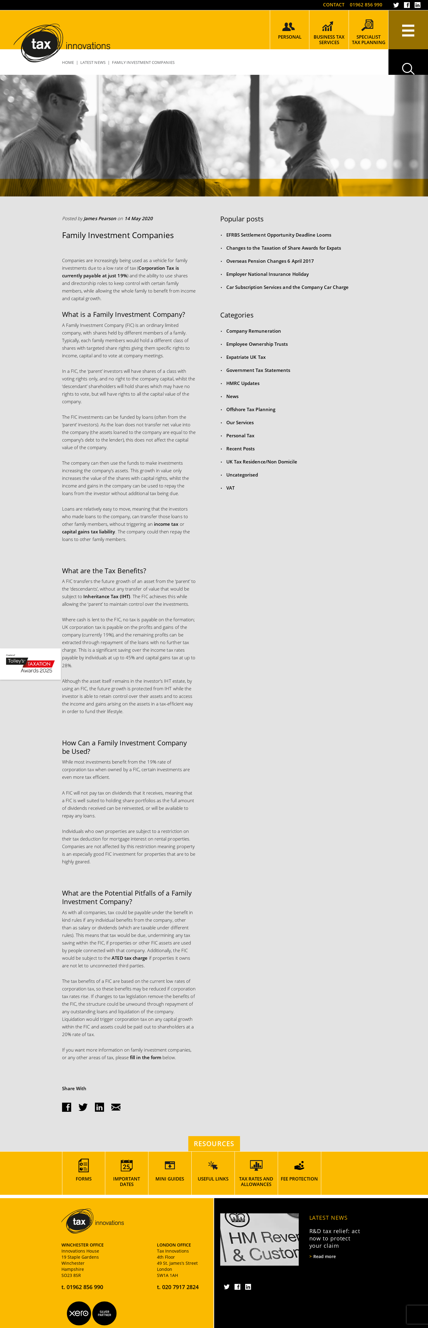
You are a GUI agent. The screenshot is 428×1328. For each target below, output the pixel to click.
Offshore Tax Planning (251, 409)
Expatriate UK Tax (246, 357)
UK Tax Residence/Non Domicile (261, 462)
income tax (166, 524)
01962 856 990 (366, 5)
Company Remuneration (253, 331)
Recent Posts (240, 449)
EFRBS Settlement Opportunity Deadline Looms (278, 235)
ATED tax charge (130, 958)
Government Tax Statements (258, 370)
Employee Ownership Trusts (257, 344)
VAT (230, 488)
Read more (324, 1256)
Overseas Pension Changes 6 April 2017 (270, 261)
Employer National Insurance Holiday (267, 274)
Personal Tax (240, 435)
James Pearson (100, 218)
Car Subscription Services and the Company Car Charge (287, 287)
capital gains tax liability (88, 532)
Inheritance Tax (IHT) (106, 596)
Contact (333, 5)
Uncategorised (242, 475)
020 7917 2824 (180, 1287)
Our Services (240, 422)
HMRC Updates (243, 383)
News (232, 396)
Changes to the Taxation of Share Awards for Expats (283, 248)
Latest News (328, 1217)
